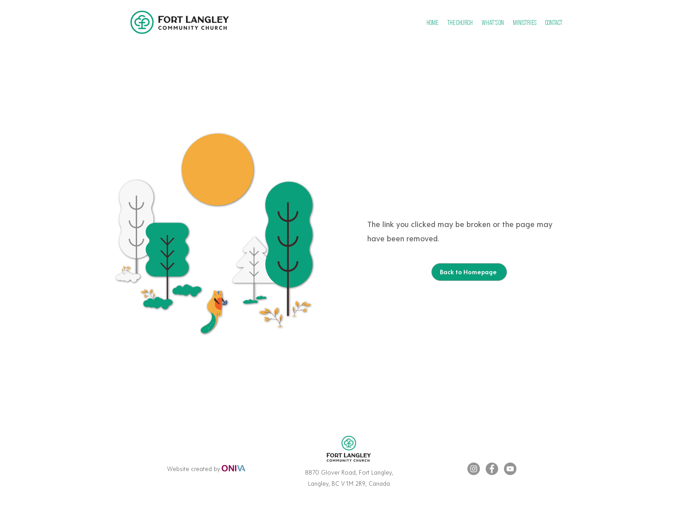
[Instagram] (473, 469)
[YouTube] (510, 469)
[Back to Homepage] (469, 272)
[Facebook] (492, 469)
